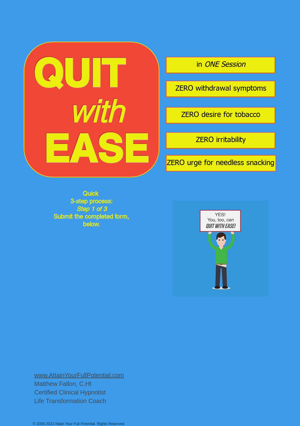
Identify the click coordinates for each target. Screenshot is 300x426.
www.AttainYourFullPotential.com (79, 375)
